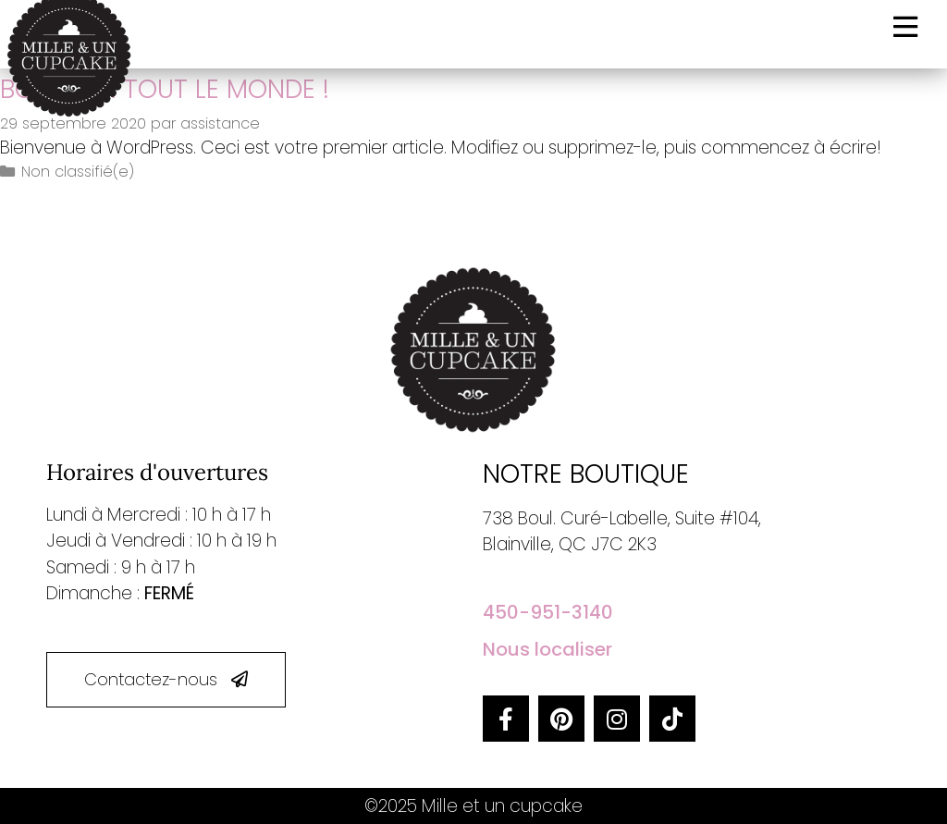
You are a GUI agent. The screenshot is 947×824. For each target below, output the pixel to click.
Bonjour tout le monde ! (164, 89)
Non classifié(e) (77, 171)
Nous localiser (547, 649)
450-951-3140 (548, 612)
